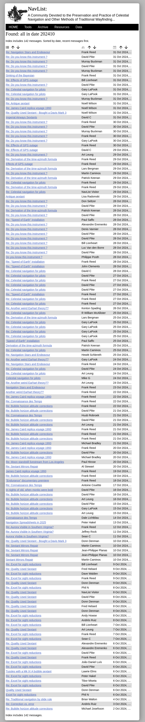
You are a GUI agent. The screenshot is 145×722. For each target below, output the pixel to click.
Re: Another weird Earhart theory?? (27, 308)
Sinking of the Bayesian (20, 75)
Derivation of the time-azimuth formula (29, 345)
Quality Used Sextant (19, 690)
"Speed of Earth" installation (23, 340)
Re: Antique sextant (17, 103)
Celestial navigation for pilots (23, 378)
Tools (28, 27)
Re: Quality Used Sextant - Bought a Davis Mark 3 (36, 112)
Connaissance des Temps (21, 517)
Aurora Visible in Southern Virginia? (27, 536)
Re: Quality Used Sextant (21, 569)
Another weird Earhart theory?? (25, 392)
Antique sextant (15, 196)
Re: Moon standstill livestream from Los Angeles (35, 461)
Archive (43, 27)
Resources (61, 27)
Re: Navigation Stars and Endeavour (28, 52)
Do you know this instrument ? (24, 257)
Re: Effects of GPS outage (22, 80)
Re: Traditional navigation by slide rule (29, 699)
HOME (13, 27)
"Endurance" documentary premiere (27, 480)
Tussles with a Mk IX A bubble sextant (29, 671)
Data (79, 27)
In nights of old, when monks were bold (29, 489)
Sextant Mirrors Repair (19, 559)
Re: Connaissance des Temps (24, 401)
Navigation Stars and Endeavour (25, 387)
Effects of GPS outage (19, 163)
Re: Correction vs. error (20, 704)
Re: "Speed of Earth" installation (25, 219)
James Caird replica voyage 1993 (26, 471)
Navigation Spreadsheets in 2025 (26, 522)
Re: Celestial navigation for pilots (26, 89)
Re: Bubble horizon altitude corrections (29, 406)
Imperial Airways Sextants (21, 117)
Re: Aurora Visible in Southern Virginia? (30, 527)
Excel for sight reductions (21, 694)
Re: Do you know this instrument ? (26, 56)
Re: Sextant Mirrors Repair (22, 466)
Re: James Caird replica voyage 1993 (28, 108)
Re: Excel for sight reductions (23, 564)
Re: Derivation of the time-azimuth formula (31, 159)
